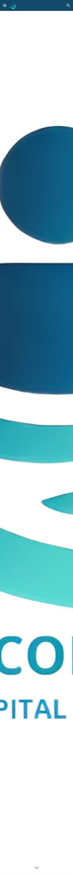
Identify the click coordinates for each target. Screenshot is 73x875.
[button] (4, 5)
